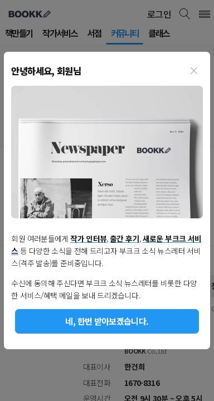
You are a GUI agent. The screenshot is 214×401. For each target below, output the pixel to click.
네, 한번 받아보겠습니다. (106, 321)
